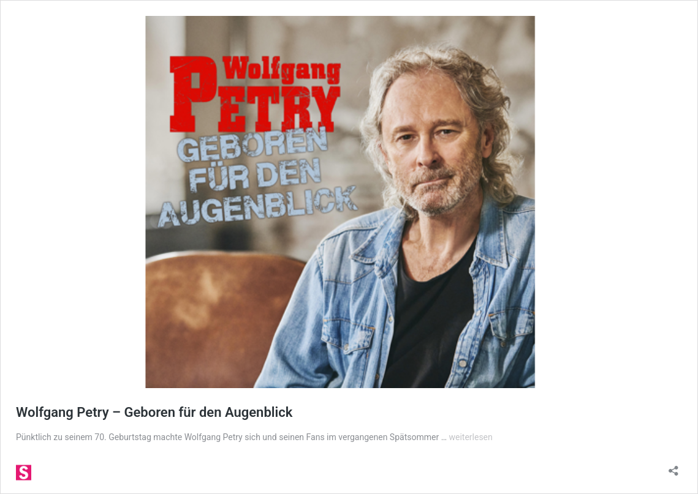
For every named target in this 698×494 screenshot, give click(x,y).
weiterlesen (470, 437)
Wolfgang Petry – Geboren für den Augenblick (154, 412)
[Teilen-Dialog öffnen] (673, 466)
